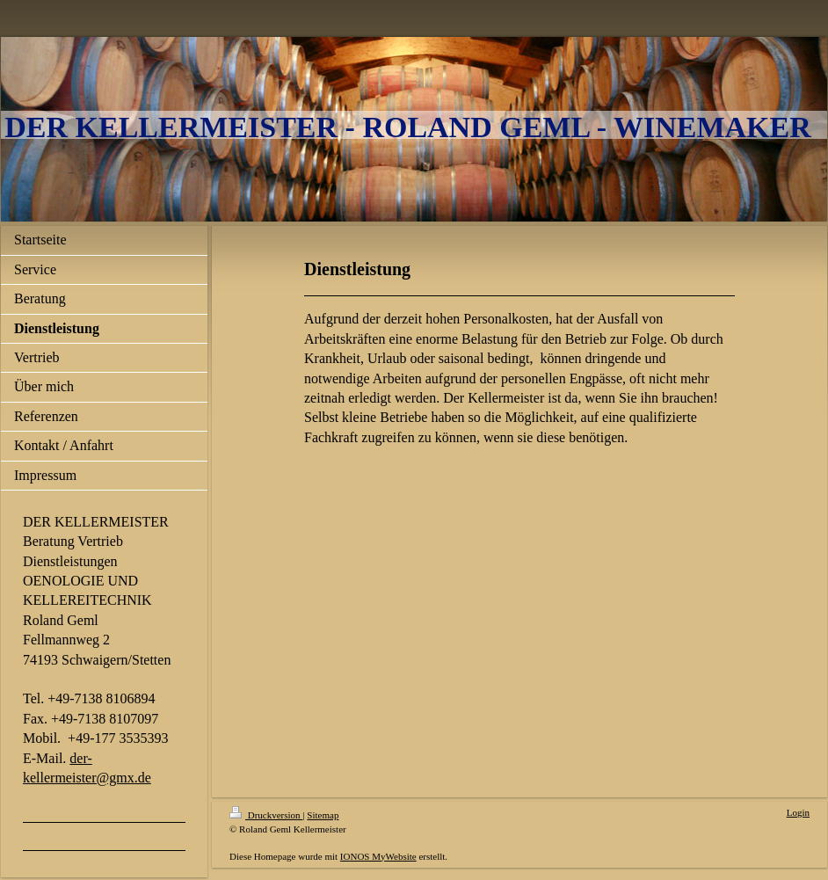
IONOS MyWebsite (378, 856)
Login (798, 812)
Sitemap (322, 815)
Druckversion (265, 815)
